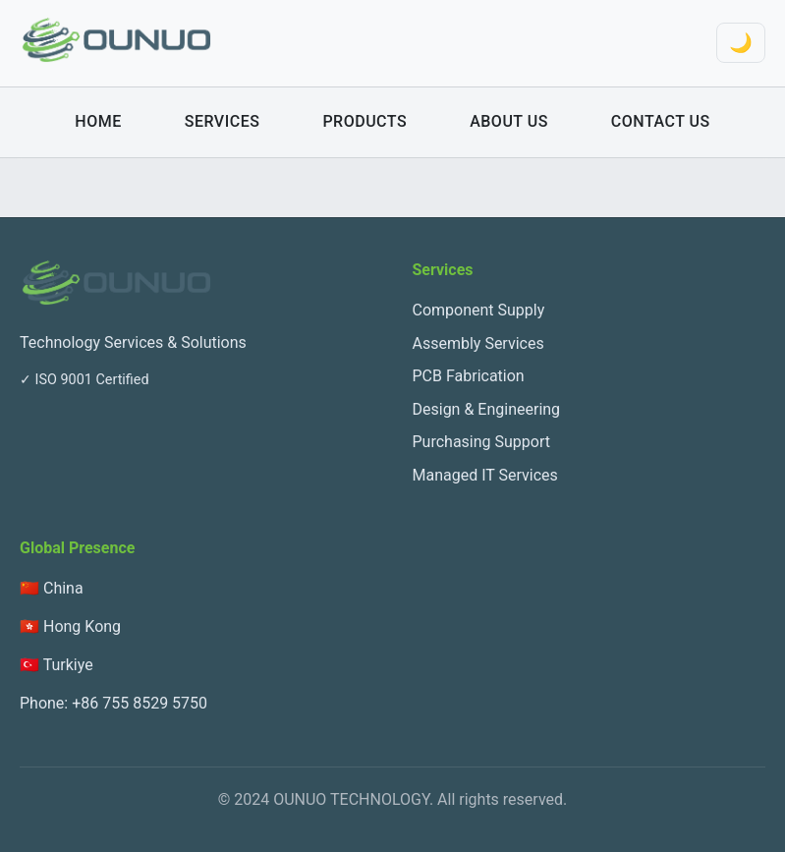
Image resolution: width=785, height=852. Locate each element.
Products (364, 121)
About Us (509, 121)
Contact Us (660, 121)
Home (98, 121)
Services (222, 121)
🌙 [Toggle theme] (741, 42)
